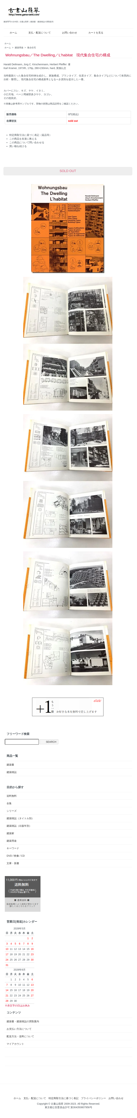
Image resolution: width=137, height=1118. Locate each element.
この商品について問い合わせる (26, 142)
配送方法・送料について (20, 1036)
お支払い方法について (19, 1028)
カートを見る (93, 32)
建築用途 (19, 47)
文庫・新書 (13, 863)
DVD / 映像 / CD (16, 855)
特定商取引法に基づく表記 (63, 1098)
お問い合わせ (67, 32)
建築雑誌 (12, 772)
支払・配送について (37, 32)
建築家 (10, 833)
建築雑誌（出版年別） (19, 825)
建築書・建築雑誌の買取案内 (23, 1021)
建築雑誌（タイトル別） (20, 818)
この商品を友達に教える (23, 138)
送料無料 (12, 795)
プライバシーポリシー (93, 1098)
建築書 (10, 764)
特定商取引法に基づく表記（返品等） (30, 135)
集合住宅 (31, 47)
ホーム (10, 32)
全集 (9, 803)
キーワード (13, 848)
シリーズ (12, 810)
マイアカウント (15, 1043)
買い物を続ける (18, 146)
